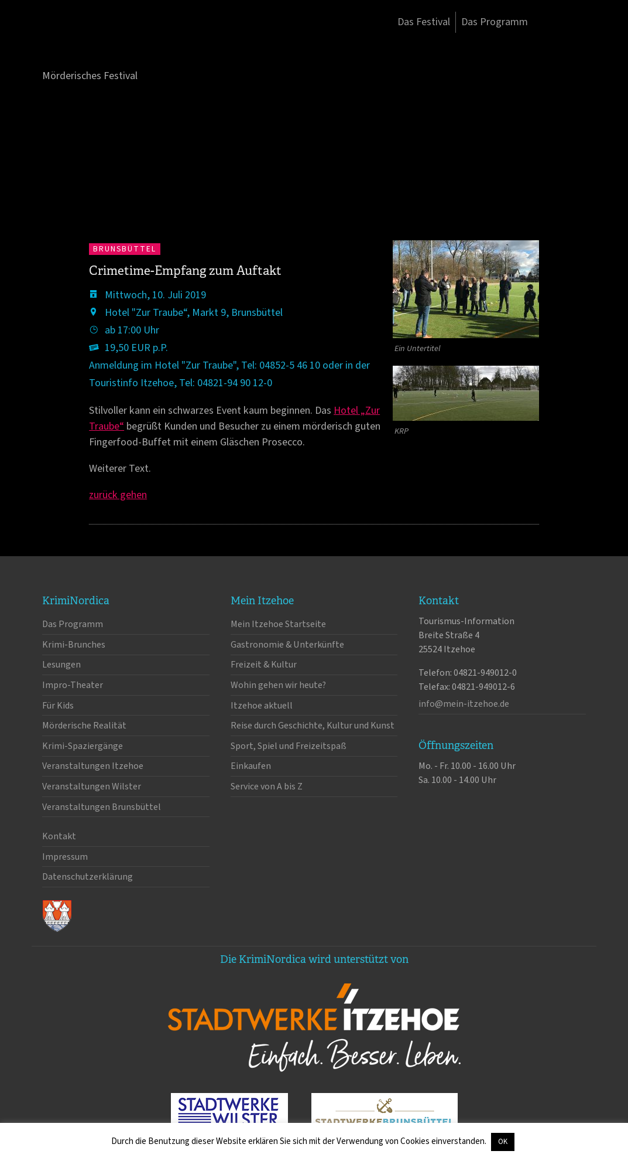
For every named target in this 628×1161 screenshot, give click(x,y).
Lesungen (61, 664)
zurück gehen (118, 495)
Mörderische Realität (84, 725)
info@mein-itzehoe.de (463, 703)
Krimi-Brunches (73, 644)
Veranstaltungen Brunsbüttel (101, 807)
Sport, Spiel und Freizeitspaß (288, 746)
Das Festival (423, 22)
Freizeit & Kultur (264, 664)
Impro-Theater (72, 685)
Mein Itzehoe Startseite (278, 624)
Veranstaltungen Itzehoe (92, 766)
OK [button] (502, 1141)
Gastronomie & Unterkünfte (287, 644)
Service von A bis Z (267, 786)
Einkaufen (251, 766)
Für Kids (58, 705)
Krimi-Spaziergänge (82, 746)
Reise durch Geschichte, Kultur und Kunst (312, 725)
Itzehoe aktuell (262, 705)
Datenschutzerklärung (87, 876)
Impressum (65, 856)
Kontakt (59, 836)
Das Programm (494, 22)
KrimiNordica (103, 45)
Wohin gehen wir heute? (278, 685)
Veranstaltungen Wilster (91, 786)
